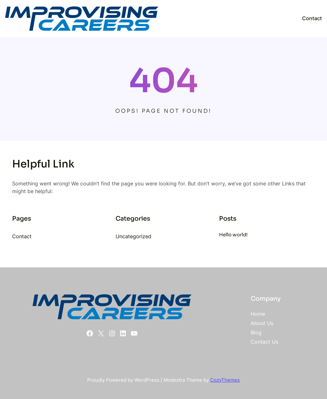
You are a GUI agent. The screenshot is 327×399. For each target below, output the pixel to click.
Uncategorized (133, 236)
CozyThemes (225, 380)
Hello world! (233, 235)
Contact (312, 18)
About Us (262, 323)
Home (258, 314)
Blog (256, 332)
